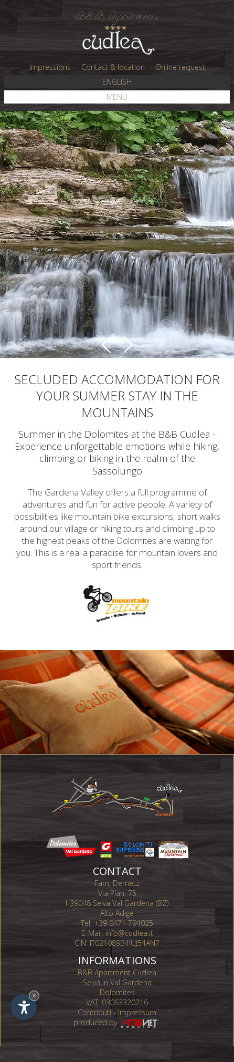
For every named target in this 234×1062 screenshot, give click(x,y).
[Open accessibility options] (23, 1007)
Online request (180, 67)
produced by (117, 1022)
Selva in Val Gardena (117, 982)
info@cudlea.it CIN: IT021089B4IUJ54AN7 (117, 938)
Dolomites (117, 992)
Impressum (137, 1012)
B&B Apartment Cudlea (117, 972)
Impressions (50, 67)
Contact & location (113, 67)
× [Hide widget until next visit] (34, 995)
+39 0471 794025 (123, 923)
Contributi (94, 1012)
